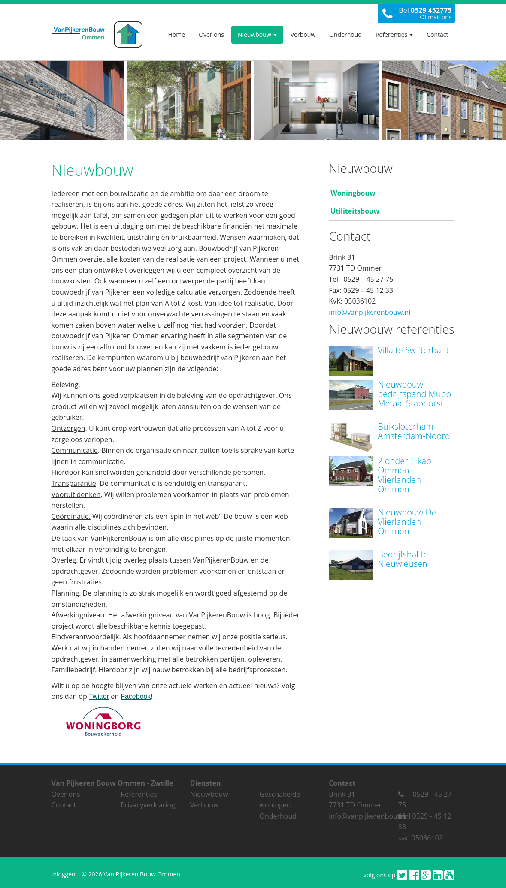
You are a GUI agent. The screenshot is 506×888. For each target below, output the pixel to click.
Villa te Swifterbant (413, 350)
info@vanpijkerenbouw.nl (369, 312)
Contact (437, 34)
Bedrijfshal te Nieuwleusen (403, 558)
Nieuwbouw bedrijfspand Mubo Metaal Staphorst (414, 394)
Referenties (394, 34)
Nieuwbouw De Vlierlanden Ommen (407, 521)
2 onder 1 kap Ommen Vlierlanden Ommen (404, 475)
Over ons (211, 34)
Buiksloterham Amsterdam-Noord (414, 431)
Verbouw (303, 34)
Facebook (136, 696)
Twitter (99, 696)
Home (176, 34)
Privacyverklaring (148, 805)
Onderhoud (345, 34)
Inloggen (64, 874)
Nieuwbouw (257, 34)
